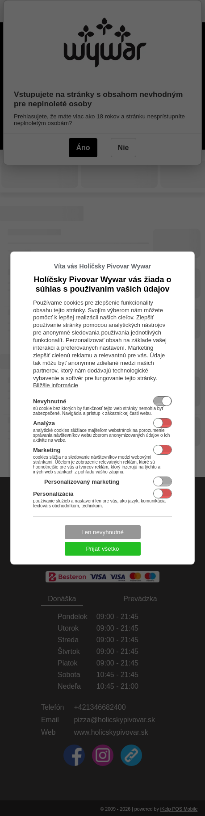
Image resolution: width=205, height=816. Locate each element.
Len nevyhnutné (102, 532)
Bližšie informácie (55, 385)
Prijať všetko (102, 548)
